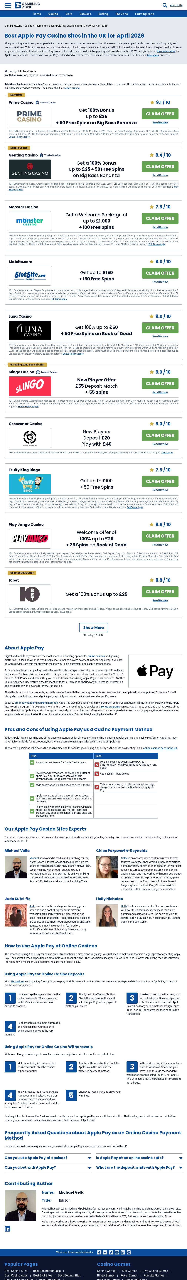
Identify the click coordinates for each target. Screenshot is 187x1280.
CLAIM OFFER (160, 114)
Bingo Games (106, 1275)
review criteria (72, 88)
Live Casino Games (155, 1271)
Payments (40, 25)
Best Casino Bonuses (47, 1271)
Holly (124, 906)
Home (37, 14)
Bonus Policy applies (19, 137)
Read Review (160, 122)
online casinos (96, 656)
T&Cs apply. (167, 452)
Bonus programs (110, 706)
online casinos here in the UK (160, 748)
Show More (93, 627)
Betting (103, 14)
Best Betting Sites (69, 1275)
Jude (32, 906)
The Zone (121, 14)
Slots (68, 14)
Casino (53, 14)
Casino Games (106, 1271)
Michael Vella (27, 71)
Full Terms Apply (157, 244)
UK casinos (17, 981)
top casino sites (166, 51)
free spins (153, 55)
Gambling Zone (13, 25)
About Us (176, 5)
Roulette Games (154, 1275)
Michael (34, 858)
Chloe (124, 858)
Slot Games (129, 1271)
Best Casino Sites (16, 1271)
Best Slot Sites (42, 1275)
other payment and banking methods (36, 702)
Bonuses (85, 14)
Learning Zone (144, 14)
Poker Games (129, 1275)
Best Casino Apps (16, 1275)
